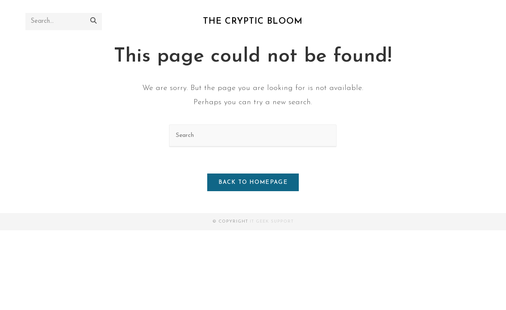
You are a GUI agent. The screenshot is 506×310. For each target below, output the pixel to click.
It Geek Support (272, 221)
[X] (435, 21)
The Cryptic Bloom (253, 21)
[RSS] (474, 21)
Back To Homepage (253, 182)
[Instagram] (462, 21)
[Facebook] (449, 21)
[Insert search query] (253, 135)
